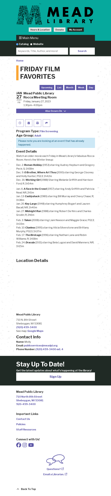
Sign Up (55, 377)
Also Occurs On (55, 111)
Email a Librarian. (53, 474)
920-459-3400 (26, 404)
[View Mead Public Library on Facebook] (19, 446)
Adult (37, 135)
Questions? (54, 469)
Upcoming (46, 87)
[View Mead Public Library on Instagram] (25, 446)
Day (91, 87)
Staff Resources (26, 429)
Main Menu (28, 38)
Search (82, 51)
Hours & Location (40, 29)
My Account (75, 29)
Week (81, 87)
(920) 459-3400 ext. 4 (49, 349)
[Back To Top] (55, 489)
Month (69, 87)
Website (38, 44)
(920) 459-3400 (26, 327)
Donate (59, 29)
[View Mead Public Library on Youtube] (31, 446)
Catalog (24, 44)
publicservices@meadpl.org (41, 345)
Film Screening (49, 131)
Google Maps (35, 331)
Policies (20, 424)
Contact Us (23, 419)
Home (19, 60)
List (59, 87)
